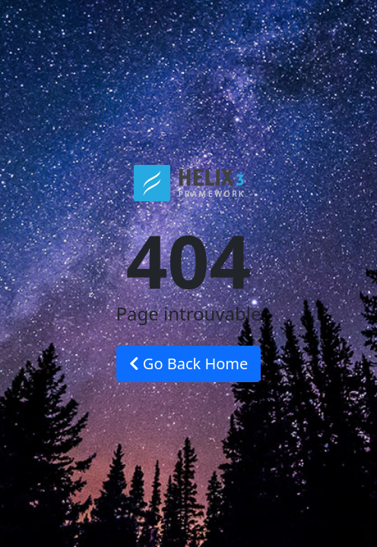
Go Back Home (189, 363)
